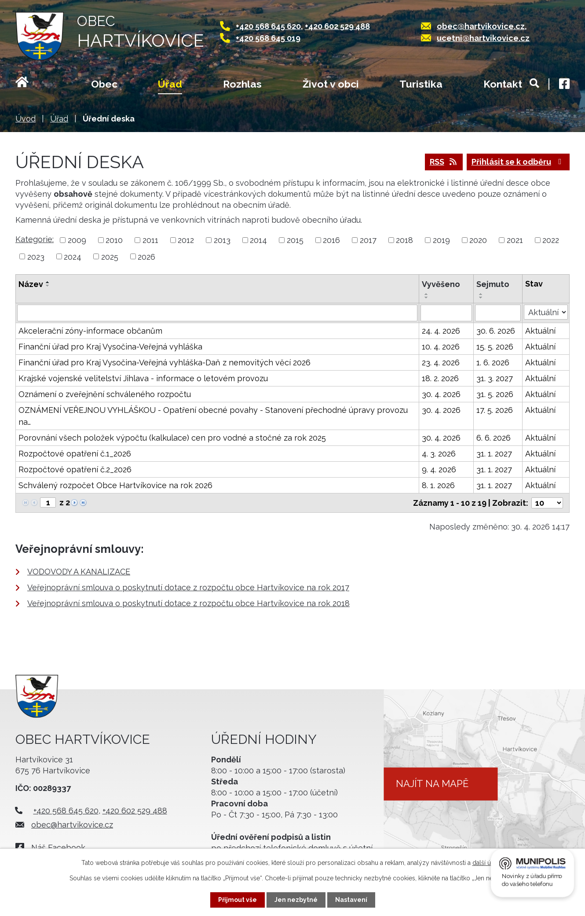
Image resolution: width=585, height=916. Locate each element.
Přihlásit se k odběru (518, 161)
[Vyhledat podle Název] (217, 313)
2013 (222, 240)
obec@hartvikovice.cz (481, 26)
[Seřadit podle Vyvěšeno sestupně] (426, 297)
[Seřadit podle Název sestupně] (48, 285)
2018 (404, 240)
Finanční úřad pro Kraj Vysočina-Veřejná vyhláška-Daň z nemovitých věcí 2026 (164, 362)
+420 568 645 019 (268, 38)
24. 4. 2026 (441, 330)
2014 (258, 240)
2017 (368, 240)
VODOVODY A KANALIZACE (78, 571)
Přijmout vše (237, 899)
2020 (478, 240)
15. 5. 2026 (494, 346)
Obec (104, 84)
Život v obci (331, 84)
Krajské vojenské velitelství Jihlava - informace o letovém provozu (143, 378)
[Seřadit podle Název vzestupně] (48, 282)
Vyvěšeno (441, 284)
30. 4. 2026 (441, 394)
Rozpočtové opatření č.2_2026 (75, 469)
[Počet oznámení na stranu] (547, 502)
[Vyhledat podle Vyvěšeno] (446, 313)
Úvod (32, 85)
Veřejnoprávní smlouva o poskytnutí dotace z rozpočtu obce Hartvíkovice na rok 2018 (188, 603)
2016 (331, 240)
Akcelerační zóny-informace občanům (90, 330)
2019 (441, 240)
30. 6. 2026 (495, 330)
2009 (77, 240)
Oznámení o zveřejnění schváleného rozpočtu (104, 394)
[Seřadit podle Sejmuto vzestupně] (481, 294)
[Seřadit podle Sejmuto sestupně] (481, 297)
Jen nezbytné (296, 899)
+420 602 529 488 (337, 26)
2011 (150, 240)
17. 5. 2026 (494, 410)
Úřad (170, 84)
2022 (550, 240)
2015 (295, 240)
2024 (72, 256)
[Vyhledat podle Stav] (546, 312)
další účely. (488, 862)
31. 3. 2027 (494, 378)
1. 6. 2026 (492, 362)
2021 (515, 240)
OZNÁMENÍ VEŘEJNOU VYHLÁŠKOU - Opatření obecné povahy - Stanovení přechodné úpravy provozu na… (213, 416)
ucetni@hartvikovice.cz (483, 38)
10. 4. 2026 (441, 346)
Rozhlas (242, 84)
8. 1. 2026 (438, 485)
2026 (146, 256)
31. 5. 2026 (494, 394)
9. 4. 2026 (439, 469)
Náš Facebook (58, 847)
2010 (114, 240)
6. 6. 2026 (493, 437)
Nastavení (351, 899)
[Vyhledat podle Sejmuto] (498, 313)
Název (30, 284)
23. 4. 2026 (441, 362)
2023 (35, 256)
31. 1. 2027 (494, 453)
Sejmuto (492, 284)
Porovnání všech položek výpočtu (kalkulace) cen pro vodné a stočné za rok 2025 (172, 437)
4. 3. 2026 (439, 453)
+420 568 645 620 (268, 26)
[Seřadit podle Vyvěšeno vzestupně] (426, 294)
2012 (186, 240)
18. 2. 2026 (440, 378)
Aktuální (540, 330)
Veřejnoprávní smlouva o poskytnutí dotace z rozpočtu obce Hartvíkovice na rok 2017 (188, 587)
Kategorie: (34, 239)
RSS (444, 161)
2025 (109, 256)
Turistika (420, 84)
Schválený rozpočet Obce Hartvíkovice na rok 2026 (115, 485)
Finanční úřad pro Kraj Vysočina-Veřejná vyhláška (110, 346)
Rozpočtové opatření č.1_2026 (74, 453)
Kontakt (502, 84)
